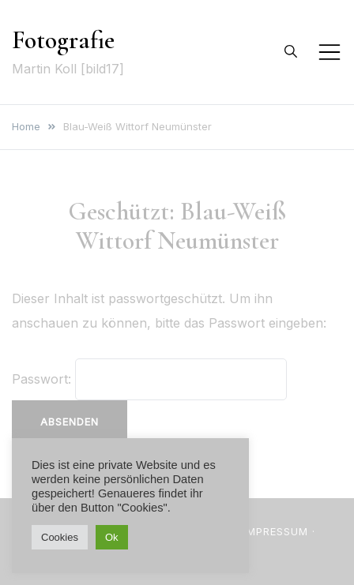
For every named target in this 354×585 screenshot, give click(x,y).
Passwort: (149, 379)
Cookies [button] (59, 537)
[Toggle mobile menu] (329, 52)
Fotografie (63, 39)
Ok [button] (112, 537)
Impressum (275, 531)
